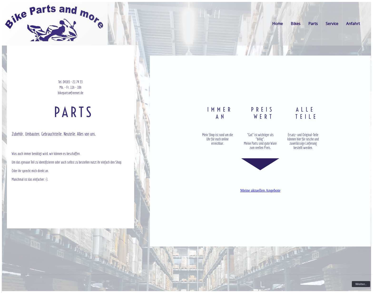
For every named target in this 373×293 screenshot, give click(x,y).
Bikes (295, 23)
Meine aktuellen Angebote (260, 190)
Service (332, 23)
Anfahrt (353, 23)
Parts (313, 23)
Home (277, 23)
